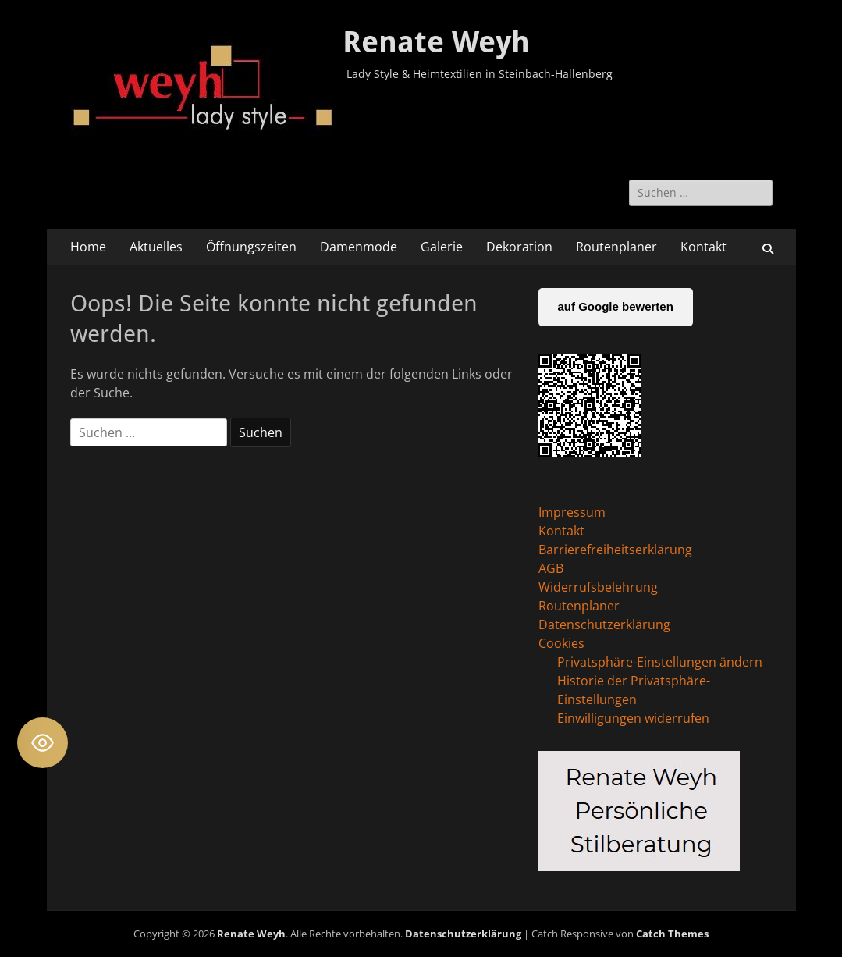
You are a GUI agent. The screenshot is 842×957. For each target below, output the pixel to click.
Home (88, 246)
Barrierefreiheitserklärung (615, 549)
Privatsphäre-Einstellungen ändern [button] (659, 662)
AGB (550, 568)
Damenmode (358, 246)
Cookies (561, 643)
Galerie (442, 246)
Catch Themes (672, 934)
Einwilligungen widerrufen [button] (633, 718)
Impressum (572, 512)
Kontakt (703, 246)
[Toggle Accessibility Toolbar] (42, 743)
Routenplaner (616, 246)
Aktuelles (156, 246)
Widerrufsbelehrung (598, 587)
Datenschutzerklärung (604, 624)
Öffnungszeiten (251, 246)
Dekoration (519, 246)
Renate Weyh (436, 42)
